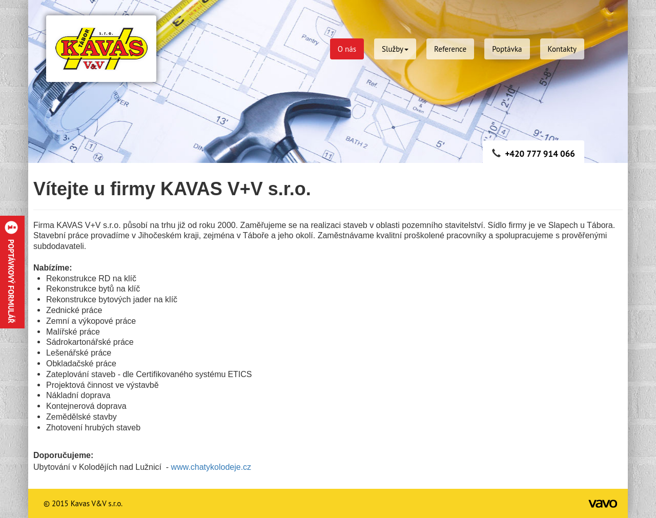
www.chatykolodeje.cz (212, 467)
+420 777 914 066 (540, 153)
